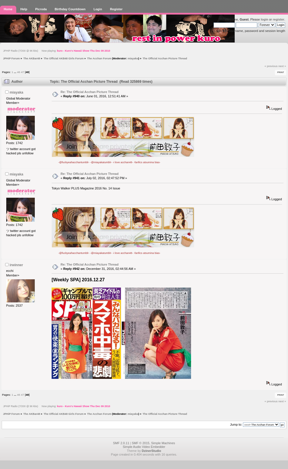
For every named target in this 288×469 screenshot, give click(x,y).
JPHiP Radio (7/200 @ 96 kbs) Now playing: (56, 50)
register (278, 19)
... (15, 72)
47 (22, 72)
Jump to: (236, 424)
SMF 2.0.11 (121, 443)
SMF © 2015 (140, 443)
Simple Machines (163, 443)
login (264, 19)
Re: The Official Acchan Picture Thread (90, 92)
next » (282, 66)
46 (18, 72)
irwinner (16, 265)
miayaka (133, 58)
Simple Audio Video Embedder (144, 446)
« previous (271, 66)
